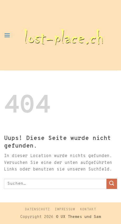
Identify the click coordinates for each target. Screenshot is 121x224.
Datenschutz (37, 209)
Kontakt (88, 209)
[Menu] (7, 35)
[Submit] (112, 184)
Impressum (65, 209)
